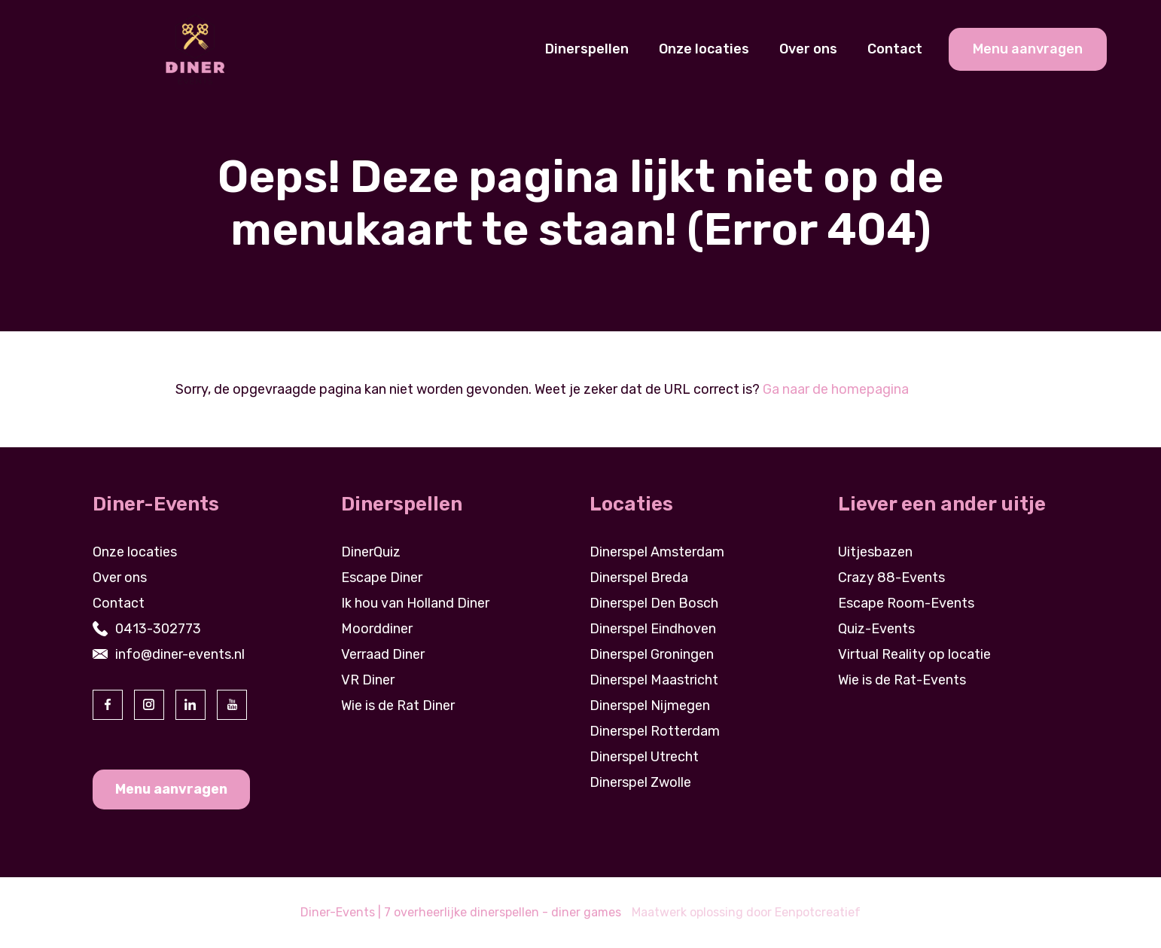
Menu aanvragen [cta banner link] (1028, 49)
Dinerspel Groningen (652, 654)
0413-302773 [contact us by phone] (158, 628)
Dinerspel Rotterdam (655, 731)
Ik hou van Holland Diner (415, 603)
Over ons (808, 49)
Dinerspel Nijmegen (650, 705)
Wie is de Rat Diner (398, 705)
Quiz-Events (876, 628)
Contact (894, 49)
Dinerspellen (587, 49)
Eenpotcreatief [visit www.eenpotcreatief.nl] (818, 912)
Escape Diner (381, 577)
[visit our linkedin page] (190, 705)
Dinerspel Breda (639, 577)
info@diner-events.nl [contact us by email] (180, 654)
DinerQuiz (371, 552)
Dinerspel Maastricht (654, 680)
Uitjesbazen (875, 552)
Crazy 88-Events (891, 577)
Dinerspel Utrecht (644, 756)
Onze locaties (704, 49)
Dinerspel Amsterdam (657, 552)
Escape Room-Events (906, 603)
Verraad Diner (383, 654)
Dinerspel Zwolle (640, 782)
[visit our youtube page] (232, 705)
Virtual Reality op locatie (914, 654)
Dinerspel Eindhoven (653, 628)
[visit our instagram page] (149, 705)
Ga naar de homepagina (836, 389)
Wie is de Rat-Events (902, 680)
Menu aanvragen (171, 789)
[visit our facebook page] (108, 705)
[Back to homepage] (195, 48)
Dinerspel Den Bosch (654, 603)
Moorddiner (377, 628)
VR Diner (368, 680)
